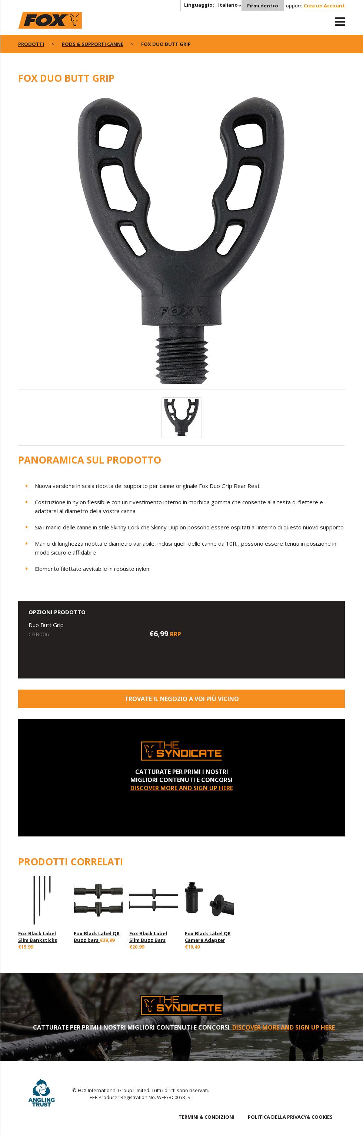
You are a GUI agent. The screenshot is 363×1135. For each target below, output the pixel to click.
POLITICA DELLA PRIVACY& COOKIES (290, 1117)
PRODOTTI (31, 44)
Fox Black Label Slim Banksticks (37, 936)
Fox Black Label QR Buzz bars (97, 936)
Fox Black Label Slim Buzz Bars (148, 936)
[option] (181, 241)
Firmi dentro (262, 5)
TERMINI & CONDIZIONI (206, 1117)
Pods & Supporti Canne (92, 44)
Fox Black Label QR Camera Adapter (208, 936)
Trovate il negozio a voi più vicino (181, 699)
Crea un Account (324, 5)
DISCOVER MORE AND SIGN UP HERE (181, 788)
